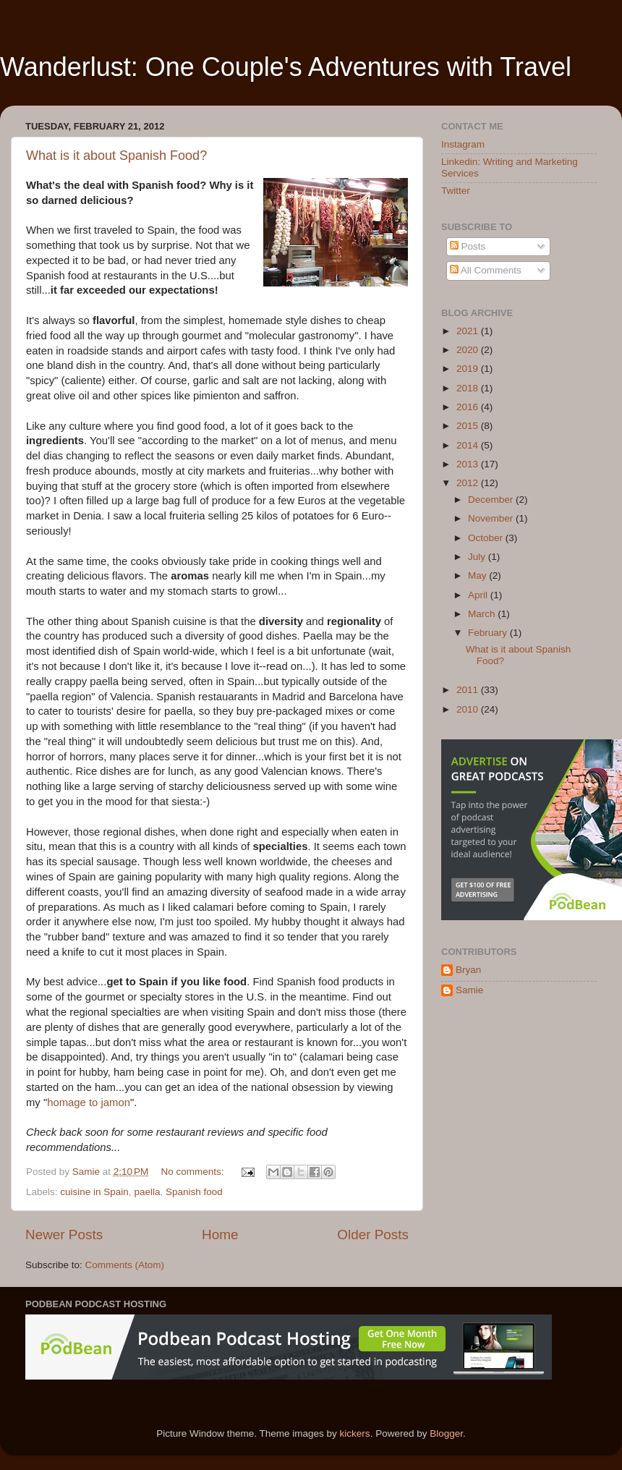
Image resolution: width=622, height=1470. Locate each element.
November (492, 518)
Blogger (446, 1433)
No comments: (194, 1171)
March (483, 613)
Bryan (468, 969)
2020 (468, 349)
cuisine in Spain (94, 1191)
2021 (468, 331)
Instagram (463, 144)
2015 (468, 425)
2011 (468, 689)
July (478, 556)
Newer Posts (64, 1234)
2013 (468, 464)
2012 (468, 482)
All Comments (485, 270)
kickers (355, 1433)
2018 (468, 388)
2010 (468, 709)
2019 (468, 368)
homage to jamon (88, 1102)
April (479, 595)
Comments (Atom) (125, 1264)
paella (147, 1191)
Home (220, 1234)
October (487, 537)
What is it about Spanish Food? (116, 155)
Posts (468, 246)
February (489, 632)
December (492, 499)
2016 (468, 407)
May (478, 575)
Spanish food (194, 1191)
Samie (469, 990)
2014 (468, 445)
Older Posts (373, 1234)
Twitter (455, 190)
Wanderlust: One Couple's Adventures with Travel (285, 67)
